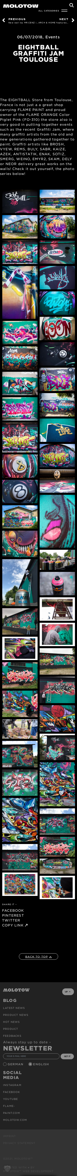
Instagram (12, 1085)
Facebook (11, 1092)
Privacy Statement (19, 1143)
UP (67, 991)
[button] (7, 1168)
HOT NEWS (11, 1021)
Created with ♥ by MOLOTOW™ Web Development (28, 1169)
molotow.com (15, 1119)
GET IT (67, 1056)
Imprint (9, 1136)
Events (52, 37)
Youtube (10, 1099)
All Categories (48, 10)
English (41, 1064)
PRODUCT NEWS (15, 1014)
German (16, 1064)
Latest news (14, 1007)
